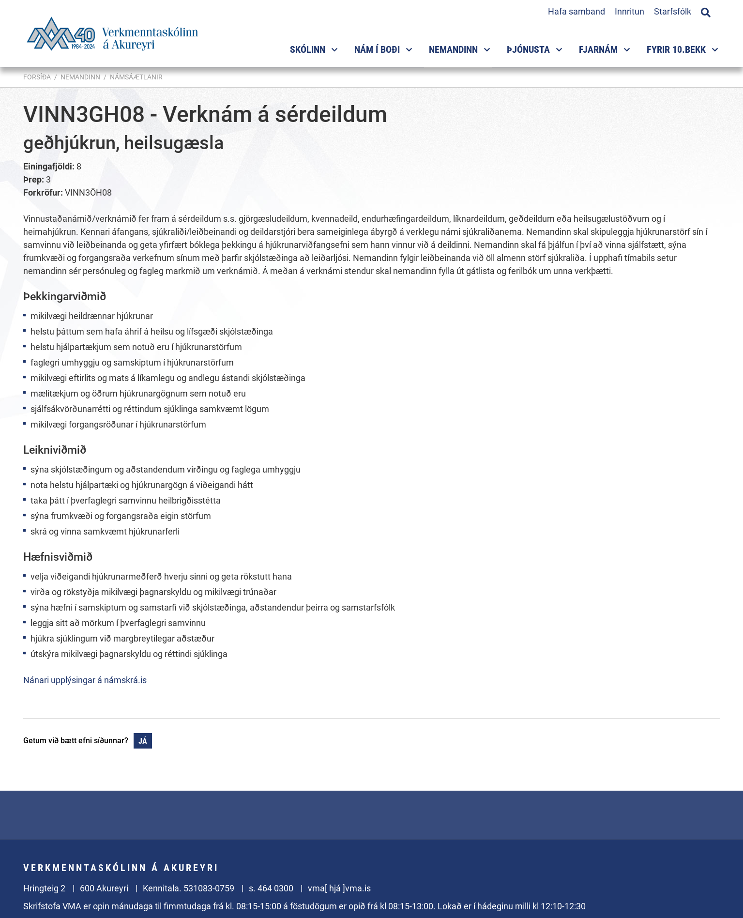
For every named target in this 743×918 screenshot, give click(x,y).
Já (142, 741)
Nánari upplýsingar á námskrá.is (85, 680)
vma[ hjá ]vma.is (339, 888)
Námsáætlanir (136, 77)
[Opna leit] (705, 11)
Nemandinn (80, 77)
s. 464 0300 (271, 888)
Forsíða (37, 77)
